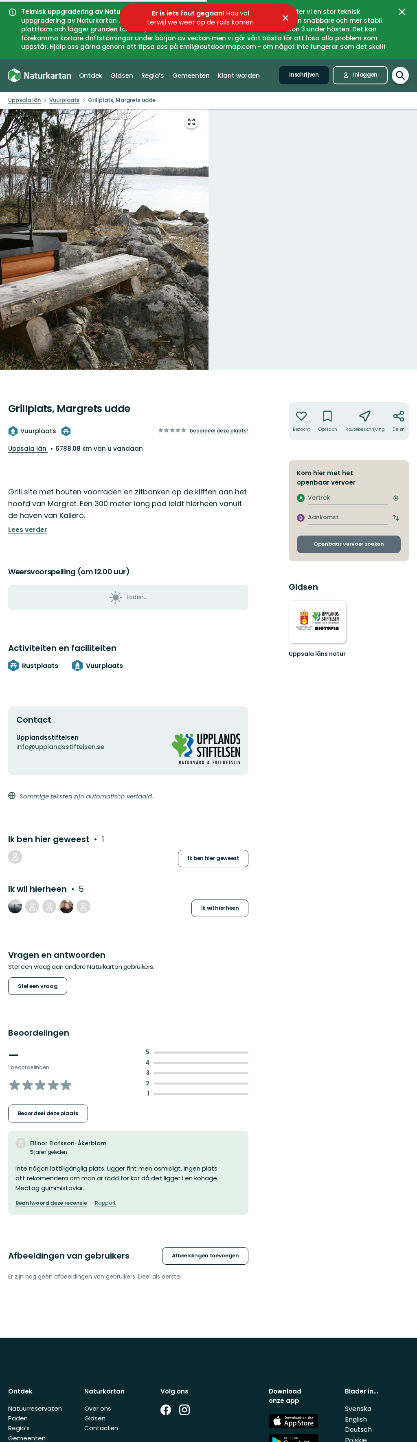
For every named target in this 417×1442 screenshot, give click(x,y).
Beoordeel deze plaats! (219, 430)
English (356, 1419)
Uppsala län (28, 448)
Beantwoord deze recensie (51, 1203)
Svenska (358, 1408)
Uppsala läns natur (317, 654)
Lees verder (27, 529)
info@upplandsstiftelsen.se (60, 747)
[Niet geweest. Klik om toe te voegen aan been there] (301, 421)
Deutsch (358, 1429)
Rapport (105, 1203)
